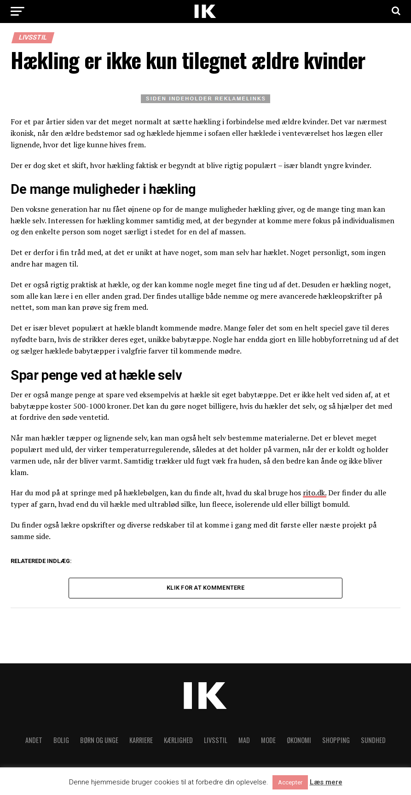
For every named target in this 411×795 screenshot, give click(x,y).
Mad (244, 740)
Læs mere (326, 782)
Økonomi (299, 740)
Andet (33, 740)
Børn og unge (99, 740)
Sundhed (373, 740)
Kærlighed (178, 740)
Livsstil (215, 740)
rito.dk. (314, 492)
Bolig (61, 740)
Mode (268, 740)
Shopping (336, 740)
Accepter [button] (290, 782)
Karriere (141, 740)
